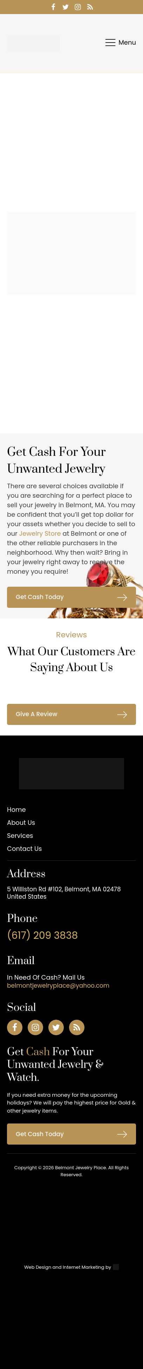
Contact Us (24, 848)
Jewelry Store (40, 533)
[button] (71, 597)
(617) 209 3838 (42, 936)
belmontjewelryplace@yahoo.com (58, 985)
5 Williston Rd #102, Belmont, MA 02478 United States (64, 893)
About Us (21, 822)
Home (16, 809)
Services (20, 835)
